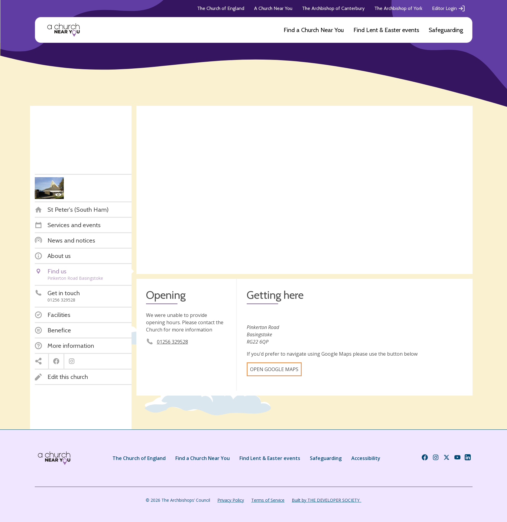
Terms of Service (267, 500)
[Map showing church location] (304, 190)
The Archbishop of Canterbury (333, 8)
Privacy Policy (230, 500)
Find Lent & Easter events (386, 30)
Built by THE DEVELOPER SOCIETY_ (326, 500)
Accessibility (365, 458)
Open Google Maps (274, 369)
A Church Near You (273, 8)
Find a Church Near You (314, 30)
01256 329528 (172, 341)
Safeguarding (446, 30)
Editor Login (448, 8)
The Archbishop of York (398, 8)
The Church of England (220, 8)
